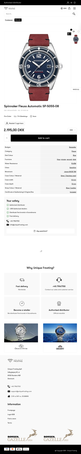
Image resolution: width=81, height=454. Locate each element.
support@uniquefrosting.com (21, 391)
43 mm (73, 180)
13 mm (74, 184)
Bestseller (72, 147)
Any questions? (40, 231)
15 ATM (73, 163)
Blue (74, 155)
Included (73, 192)
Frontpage (9, 20)
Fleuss (74, 151)
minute (63, 159)
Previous (6, 338)
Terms (10, 423)
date (74, 159)
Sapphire (73, 167)
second (69, 159)
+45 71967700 (14, 221)
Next (75, 338)
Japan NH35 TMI (70, 172)
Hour (58, 159)
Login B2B (11, 414)
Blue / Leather (71, 188)
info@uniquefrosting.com (19, 225)
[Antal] (6, 138)
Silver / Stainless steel (68, 176)
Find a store (12, 419)
